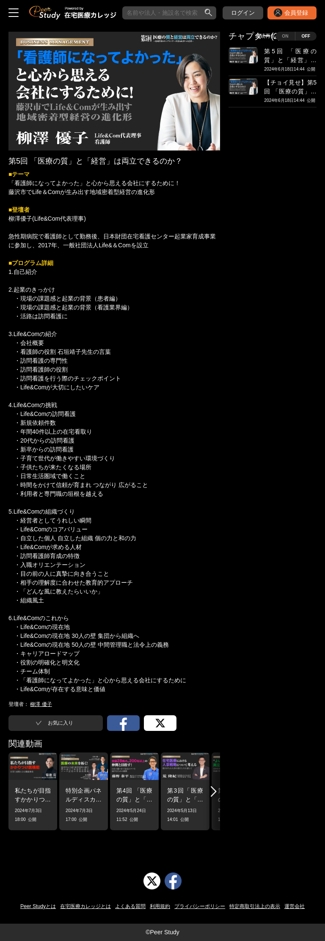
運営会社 (294, 906)
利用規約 (160, 906)
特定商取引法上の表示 (254, 906)
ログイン (243, 12)
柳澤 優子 (41, 704)
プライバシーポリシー (199, 906)
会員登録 (296, 12)
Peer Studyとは (38, 906)
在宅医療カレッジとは (85, 906)
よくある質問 (130, 906)
